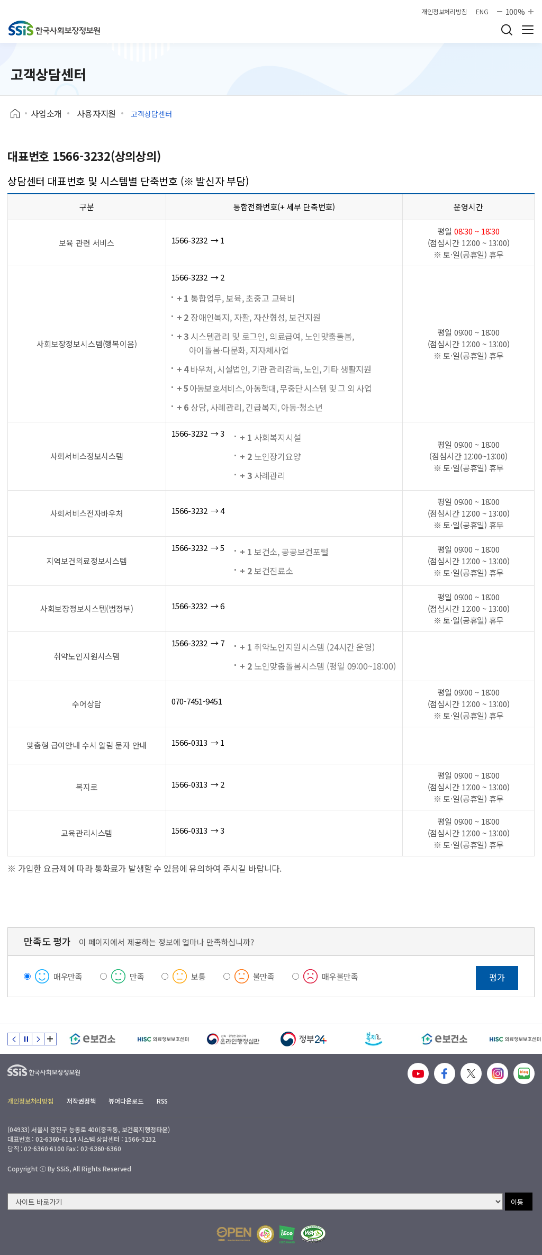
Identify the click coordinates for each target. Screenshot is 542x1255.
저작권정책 (81, 1100)
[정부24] (303, 1039)
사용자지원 (96, 113)
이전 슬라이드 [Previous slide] (13, 1039)
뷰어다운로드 (126, 1100)
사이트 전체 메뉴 (528, 29)
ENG (482, 11)
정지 (26, 1039)
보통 (198, 976)
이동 (517, 1202)
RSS (162, 1100)
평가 (497, 977)
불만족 (264, 976)
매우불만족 (340, 976)
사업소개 (46, 113)
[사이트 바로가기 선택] (255, 1201)
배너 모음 (50, 1039)
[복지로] (374, 1039)
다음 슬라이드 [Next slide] (38, 1039)
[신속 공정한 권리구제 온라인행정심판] (233, 1039)
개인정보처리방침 (444, 11)
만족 (137, 976)
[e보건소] (92, 1039)
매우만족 (68, 976)
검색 (506, 29)
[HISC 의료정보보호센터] (163, 1039)
